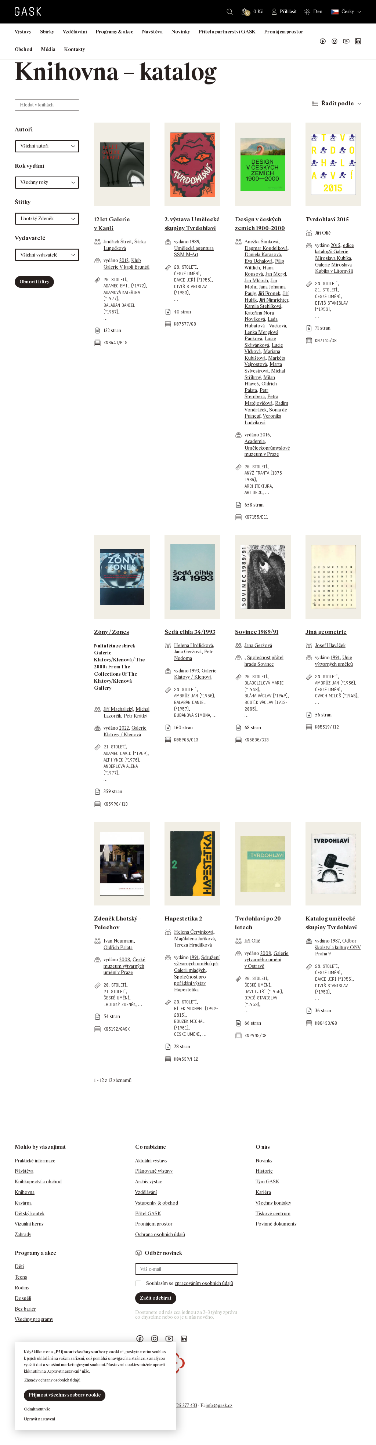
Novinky (180, 32)
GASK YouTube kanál (346, 41)
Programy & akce (114, 32)
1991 (335, 657)
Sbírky (47, 32)
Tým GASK (267, 1181)
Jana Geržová (188, 651)
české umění (187, 273)
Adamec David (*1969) (126, 753)
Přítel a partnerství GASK (227, 32)
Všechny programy (34, 1319)
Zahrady (23, 1234)
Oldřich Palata (118, 947)
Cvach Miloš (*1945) (336, 695)
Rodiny (22, 1287)
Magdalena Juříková (194, 938)
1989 (194, 241)
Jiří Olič (322, 233)
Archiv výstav (148, 1181)
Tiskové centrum (273, 1213)
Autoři (24, 129)
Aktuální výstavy (151, 1160)
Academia (255, 441)
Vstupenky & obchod (156, 1203)
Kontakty (74, 49)
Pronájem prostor (283, 32)
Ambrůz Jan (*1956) (194, 695)
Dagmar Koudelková (266, 248)
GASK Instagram (334, 41)
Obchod (23, 49)
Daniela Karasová (263, 254)
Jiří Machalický (118, 709)
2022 (124, 728)
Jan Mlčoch (256, 280)
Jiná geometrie (326, 631)
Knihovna (25, 1192)
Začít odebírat (155, 1298)
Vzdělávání (75, 32)
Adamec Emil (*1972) (125, 285)
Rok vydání (29, 165)
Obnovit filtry (34, 281)
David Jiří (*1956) (193, 279)
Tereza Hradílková (193, 945)
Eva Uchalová (258, 261)
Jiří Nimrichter (273, 300)
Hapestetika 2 (183, 918)
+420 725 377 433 (180, 1405)
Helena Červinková (193, 932)
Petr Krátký (135, 716)
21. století (326, 289)
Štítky (22, 202)
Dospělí (23, 1298)
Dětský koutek (29, 1213)
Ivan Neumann (119, 941)
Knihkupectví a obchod (38, 1181)
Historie (264, 1171)
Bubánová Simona (192, 715)
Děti (19, 1266)
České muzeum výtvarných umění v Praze (124, 966)
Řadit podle (337, 103)
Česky (342, 12)
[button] (47, 146)
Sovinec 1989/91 (256, 631)
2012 (124, 260)
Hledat (229, 11)
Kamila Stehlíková (263, 306)
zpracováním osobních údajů (204, 1283)
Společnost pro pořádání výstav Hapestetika (190, 983)
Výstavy (23, 32)
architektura (258, 486)
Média (48, 49)
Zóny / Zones (111, 631)
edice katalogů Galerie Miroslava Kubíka (334, 252)
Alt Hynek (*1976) (121, 760)
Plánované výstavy (154, 1171)
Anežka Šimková (261, 241)
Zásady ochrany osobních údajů (52, 1380)
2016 (265, 435)
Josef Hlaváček (330, 645)
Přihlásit (288, 11)
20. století (115, 279)
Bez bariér (25, 1309)
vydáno (111, 260)
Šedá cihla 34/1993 (189, 631)
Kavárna (23, 1203)
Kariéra (263, 1192)
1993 (194, 671)
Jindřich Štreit (118, 241)
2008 (124, 959)
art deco (254, 492)
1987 (335, 941)
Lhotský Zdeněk (119, 1004)
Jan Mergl (275, 274)
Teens (21, 1277)
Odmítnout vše (37, 1409)
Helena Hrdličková (193, 645)
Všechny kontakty (273, 1203)
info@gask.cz (219, 1405)
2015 (335, 245)
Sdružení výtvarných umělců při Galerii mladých (197, 964)
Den (317, 11)
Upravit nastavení (39, 1419)
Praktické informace (35, 1160)
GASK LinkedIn (358, 41)
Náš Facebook (322, 41)
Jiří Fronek (269, 293)
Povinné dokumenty (276, 1224)
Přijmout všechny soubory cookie (65, 1395)
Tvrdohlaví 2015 (327, 219)
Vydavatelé (30, 238)
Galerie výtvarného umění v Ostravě (267, 960)
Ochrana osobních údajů (160, 1234)
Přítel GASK (148, 1213)
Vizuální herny (29, 1224)
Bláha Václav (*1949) (266, 695)
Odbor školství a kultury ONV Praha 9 (338, 947)
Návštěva (152, 32)
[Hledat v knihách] (47, 104)
